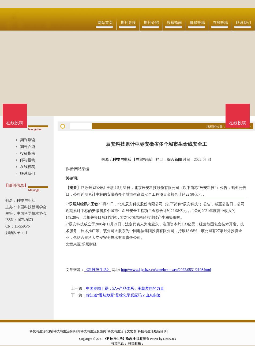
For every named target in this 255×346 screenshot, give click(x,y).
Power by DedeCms (163, 339)
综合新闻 (174, 160)
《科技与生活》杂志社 (119, 339)
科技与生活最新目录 (152, 331)
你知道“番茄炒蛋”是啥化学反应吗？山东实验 (123, 295)
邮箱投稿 (197, 23)
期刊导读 (128, 23)
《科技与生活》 (97, 270)
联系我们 (243, 23)
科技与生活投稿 (40, 331)
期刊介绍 (151, 23)
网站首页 (105, 23)
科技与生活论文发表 (121, 331)
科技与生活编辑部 (66, 331)
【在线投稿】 (143, 160)
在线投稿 (220, 23)
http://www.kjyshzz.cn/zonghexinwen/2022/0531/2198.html (166, 270)
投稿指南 (174, 23)
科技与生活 (121, 160)
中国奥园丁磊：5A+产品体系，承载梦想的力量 (125, 289)
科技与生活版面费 (93, 331)
